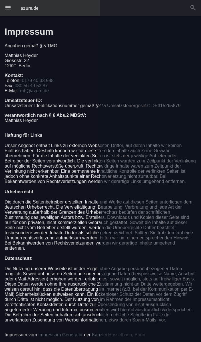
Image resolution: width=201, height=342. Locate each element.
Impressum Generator (60, 334)
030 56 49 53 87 (31, 85)
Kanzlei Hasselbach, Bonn (118, 334)
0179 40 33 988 (37, 80)
